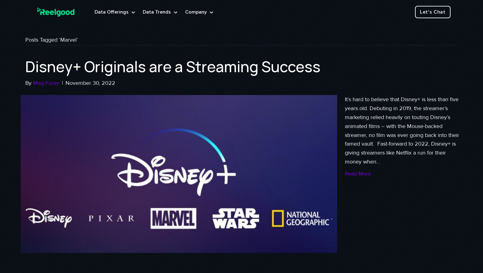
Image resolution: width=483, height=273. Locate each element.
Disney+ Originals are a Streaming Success (172, 66)
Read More (358, 173)
